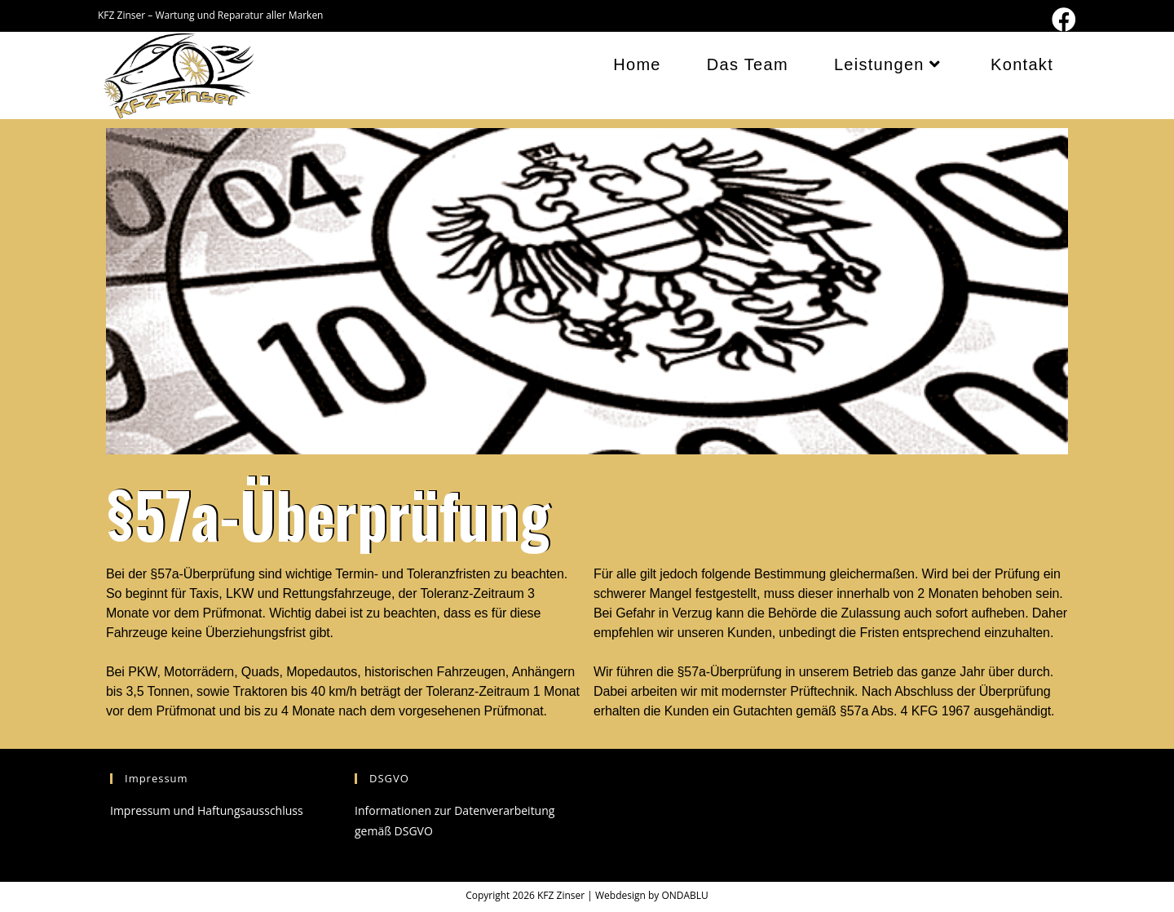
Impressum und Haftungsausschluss (206, 810)
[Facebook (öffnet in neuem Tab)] (1061, 19)
